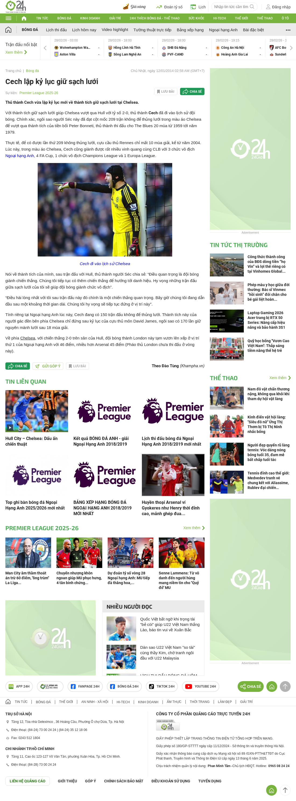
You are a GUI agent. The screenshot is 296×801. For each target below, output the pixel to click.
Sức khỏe (196, 18)
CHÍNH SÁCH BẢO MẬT (123, 781)
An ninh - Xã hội (94, 702)
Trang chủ (13, 71)
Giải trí (115, 18)
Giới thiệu (67, 781)
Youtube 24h (200, 686)
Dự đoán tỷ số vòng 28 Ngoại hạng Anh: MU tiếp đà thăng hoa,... (129, 578)
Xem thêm (14, 52)
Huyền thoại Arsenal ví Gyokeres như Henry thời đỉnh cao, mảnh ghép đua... (171, 508)
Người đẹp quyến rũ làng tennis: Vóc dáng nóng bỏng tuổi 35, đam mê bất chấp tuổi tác (269, 452)
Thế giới (241, 18)
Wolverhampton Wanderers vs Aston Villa (77, 48)
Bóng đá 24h (124, 686)
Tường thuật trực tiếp (152, 29)
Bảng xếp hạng (190, 29)
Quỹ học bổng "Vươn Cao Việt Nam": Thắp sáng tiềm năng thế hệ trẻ (268, 346)
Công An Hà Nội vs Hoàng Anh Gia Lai (238, 48)
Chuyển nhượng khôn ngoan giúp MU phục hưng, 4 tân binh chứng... (79, 578)
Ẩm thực (174, 702)
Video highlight (115, 29)
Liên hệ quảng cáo (27, 781)
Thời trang (199, 702)
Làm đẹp (225, 702)
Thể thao (265, 18)
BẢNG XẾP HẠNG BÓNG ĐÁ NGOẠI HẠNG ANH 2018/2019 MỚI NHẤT (102, 508)
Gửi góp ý (48, 366)
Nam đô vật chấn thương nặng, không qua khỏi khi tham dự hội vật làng (269, 394)
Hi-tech (219, 18)
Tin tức (42, 18)
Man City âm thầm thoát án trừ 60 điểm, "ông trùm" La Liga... (27, 578)
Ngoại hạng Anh (223, 29)
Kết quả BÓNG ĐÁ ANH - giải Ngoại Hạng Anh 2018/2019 (101, 441)
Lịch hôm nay (84, 29)
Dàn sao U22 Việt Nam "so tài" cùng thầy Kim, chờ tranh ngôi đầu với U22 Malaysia (167, 652)
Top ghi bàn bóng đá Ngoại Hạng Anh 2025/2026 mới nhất (35, 505)
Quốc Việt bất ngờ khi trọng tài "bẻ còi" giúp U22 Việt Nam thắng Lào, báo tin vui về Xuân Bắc (170, 624)
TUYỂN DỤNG (209, 781)
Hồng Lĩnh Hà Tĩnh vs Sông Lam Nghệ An (131, 48)
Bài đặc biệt (253, 29)
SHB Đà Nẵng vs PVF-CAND (185, 48)
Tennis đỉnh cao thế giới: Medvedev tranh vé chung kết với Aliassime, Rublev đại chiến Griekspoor (269, 480)
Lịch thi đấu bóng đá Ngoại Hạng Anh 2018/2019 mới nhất (171, 441)
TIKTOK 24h (162, 686)
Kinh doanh (90, 18)
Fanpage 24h (85, 686)
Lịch (198, 6)
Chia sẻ (196, 91)
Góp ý (90, 781)
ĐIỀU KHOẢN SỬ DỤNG (170, 781)
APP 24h (19, 686)
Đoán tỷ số (169, 6)
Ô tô (285, 18)
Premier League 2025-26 (38, 93)
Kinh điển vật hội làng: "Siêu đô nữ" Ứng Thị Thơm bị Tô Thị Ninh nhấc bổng (267, 424)
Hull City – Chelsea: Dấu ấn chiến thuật (31, 441)
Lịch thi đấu (56, 29)
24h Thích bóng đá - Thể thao (154, 18)
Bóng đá (64, 18)
